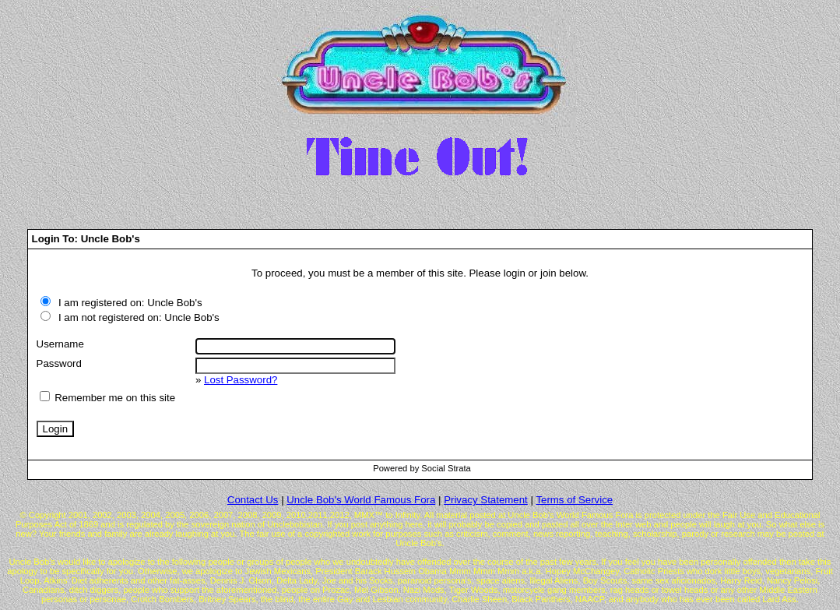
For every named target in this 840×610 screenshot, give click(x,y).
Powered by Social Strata (422, 468)
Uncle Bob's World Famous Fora (360, 500)
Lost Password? (240, 380)
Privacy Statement (486, 500)
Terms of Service (574, 500)
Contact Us (253, 500)
